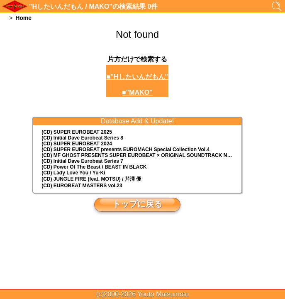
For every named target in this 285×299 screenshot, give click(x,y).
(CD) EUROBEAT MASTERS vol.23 (81, 186)
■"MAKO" (137, 92)
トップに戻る (137, 203)
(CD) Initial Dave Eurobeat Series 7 (82, 161)
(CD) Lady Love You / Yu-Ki (73, 173)
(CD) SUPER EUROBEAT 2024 (76, 144)
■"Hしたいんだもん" (137, 76)
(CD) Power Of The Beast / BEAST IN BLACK (93, 167)
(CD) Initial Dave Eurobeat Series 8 (82, 138)
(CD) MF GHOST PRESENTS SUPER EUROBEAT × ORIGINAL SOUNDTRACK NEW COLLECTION (141, 155)
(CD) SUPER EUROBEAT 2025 (76, 132)
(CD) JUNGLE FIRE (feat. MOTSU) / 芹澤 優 (91, 179)
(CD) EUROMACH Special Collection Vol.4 (125, 149)
